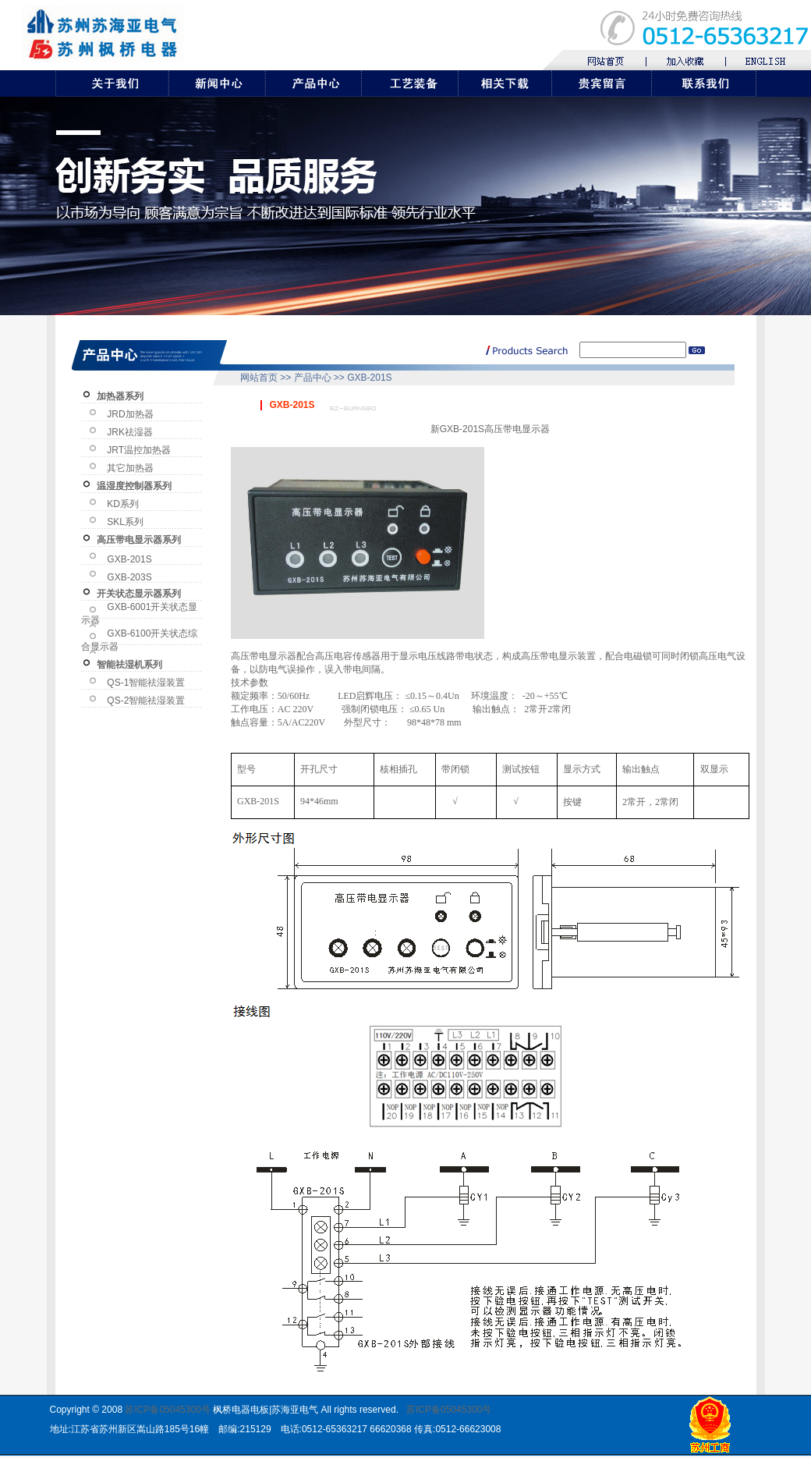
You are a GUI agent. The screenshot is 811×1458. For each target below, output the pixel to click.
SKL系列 (125, 521)
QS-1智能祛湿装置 (146, 682)
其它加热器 (130, 468)
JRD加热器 (130, 414)
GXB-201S (129, 559)
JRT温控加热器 (139, 450)
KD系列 (123, 503)
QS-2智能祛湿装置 (146, 700)
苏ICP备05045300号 (167, 1409)
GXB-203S (129, 577)
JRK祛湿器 (130, 432)
